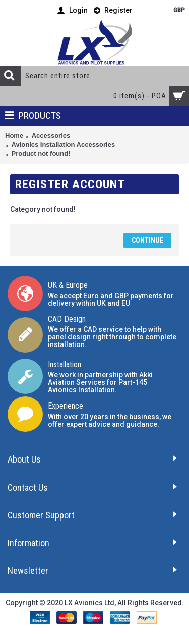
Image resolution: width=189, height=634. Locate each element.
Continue (147, 240)
